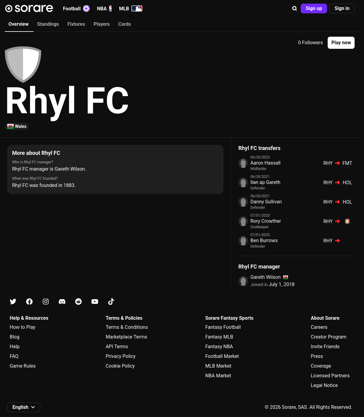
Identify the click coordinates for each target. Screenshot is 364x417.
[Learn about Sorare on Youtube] (95, 301)
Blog (14, 337)
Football (76, 8)
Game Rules (22, 366)
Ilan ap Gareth (265, 182)
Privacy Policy (121, 356)
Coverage (321, 366)
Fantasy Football (223, 327)
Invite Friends (325, 346)
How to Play (22, 327)
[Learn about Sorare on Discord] (62, 301)
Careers (319, 327)
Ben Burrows (264, 240)
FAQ (14, 356)
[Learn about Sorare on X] (13, 301)
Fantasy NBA (219, 346)
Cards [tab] (124, 24)
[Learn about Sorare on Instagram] (45, 301)
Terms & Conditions (127, 327)
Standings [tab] (48, 24)
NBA (104, 8)
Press (317, 356)
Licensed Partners (330, 376)
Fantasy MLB (219, 337)
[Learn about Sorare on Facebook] (29, 301)
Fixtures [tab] (76, 24)
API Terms (117, 346)
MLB (130, 8)
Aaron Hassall (265, 163)
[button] (295, 8)
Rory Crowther (265, 221)
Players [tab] (102, 24)
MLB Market (218, 366)
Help (15, 346)
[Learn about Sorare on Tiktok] (111, 301)
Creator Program (328, 337)
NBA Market (218, 376)
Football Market (222, 356)
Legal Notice (324, 385)
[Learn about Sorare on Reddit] (78, 301)
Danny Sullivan (266, 202)
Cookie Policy (120, 366)
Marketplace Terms (126, 337)
